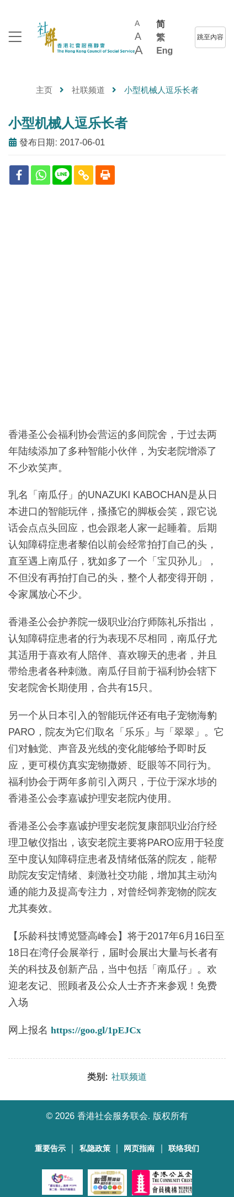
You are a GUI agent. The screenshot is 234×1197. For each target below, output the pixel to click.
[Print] (105, 175)
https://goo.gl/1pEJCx (96, 1030)
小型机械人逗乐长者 (67, 123)
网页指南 (139, 1148)
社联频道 (88, 90)
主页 (44, 90)
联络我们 (183, 1148)
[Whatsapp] (40, 175)
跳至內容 (210, 37)
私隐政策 (94, 1148)
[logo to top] (15, 37)
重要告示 (50, 1148)
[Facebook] (19, 175)
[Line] (62, 175)
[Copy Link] (83, 175)
